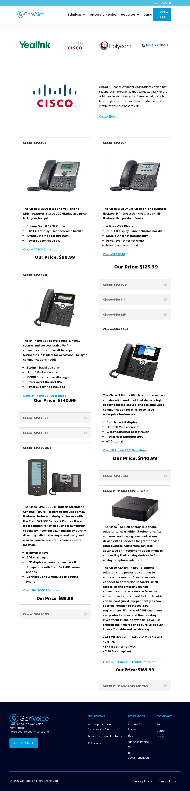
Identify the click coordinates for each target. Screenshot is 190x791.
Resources (128, 14)
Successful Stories (102, 14)
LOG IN (167, 3)
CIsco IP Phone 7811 (37, 395)
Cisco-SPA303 (33, 249)
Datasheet (51, 249)
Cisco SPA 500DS (35, 590)
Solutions (74, 14)
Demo (147, 14)
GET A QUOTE (163, 14)
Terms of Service (169, 781)
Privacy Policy (143, 781)
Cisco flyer (107, 116)
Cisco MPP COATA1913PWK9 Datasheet (130, 662)
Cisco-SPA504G (114, 254)
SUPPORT (160, 3)
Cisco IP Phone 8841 (117, 450)
